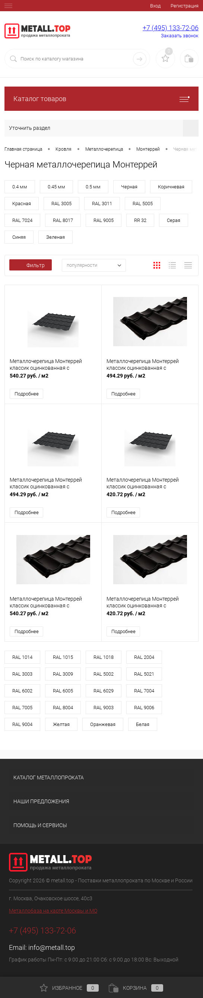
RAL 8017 (63, 220)
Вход (155, 6)
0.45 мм (56, 187)
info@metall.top (51, 948)
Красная (21, 203)
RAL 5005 (143, 203)
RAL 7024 (22, 220)
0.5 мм (93, 187)
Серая (173, 220)
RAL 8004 (63, 708)
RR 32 (140, 220)
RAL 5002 (103, 674)
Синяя (19, 237)
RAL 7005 (22, 708)
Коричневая (171, 187)
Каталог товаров (101, 99)
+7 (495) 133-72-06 (171, 28)
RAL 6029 (103, 691)
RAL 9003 (103, 708)
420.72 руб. (150, 499)
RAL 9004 (22, 725)
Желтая (61, 725)
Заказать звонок (180, 35)
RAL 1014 (22, 657)
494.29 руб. (150, 380)
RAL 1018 (103, 657)
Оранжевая (102, 725)
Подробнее (27, 394)
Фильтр (30, 265)
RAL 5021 (144, 674)
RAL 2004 (144, 657)
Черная (129, 187)
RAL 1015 (63, 657)
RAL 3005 (61, 203)
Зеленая (55, 237)
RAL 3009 (63, 674)
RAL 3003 (22, 674)
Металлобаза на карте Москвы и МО (53, 911)
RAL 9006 (144, 708)
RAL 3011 (102, 203)
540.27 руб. (53, 380)
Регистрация (185, 6)
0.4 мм (19, 187)
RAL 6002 (22, 691)
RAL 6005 (63, 691)
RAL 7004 (144, 691)
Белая (142, 725)
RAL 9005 (103, 220)
